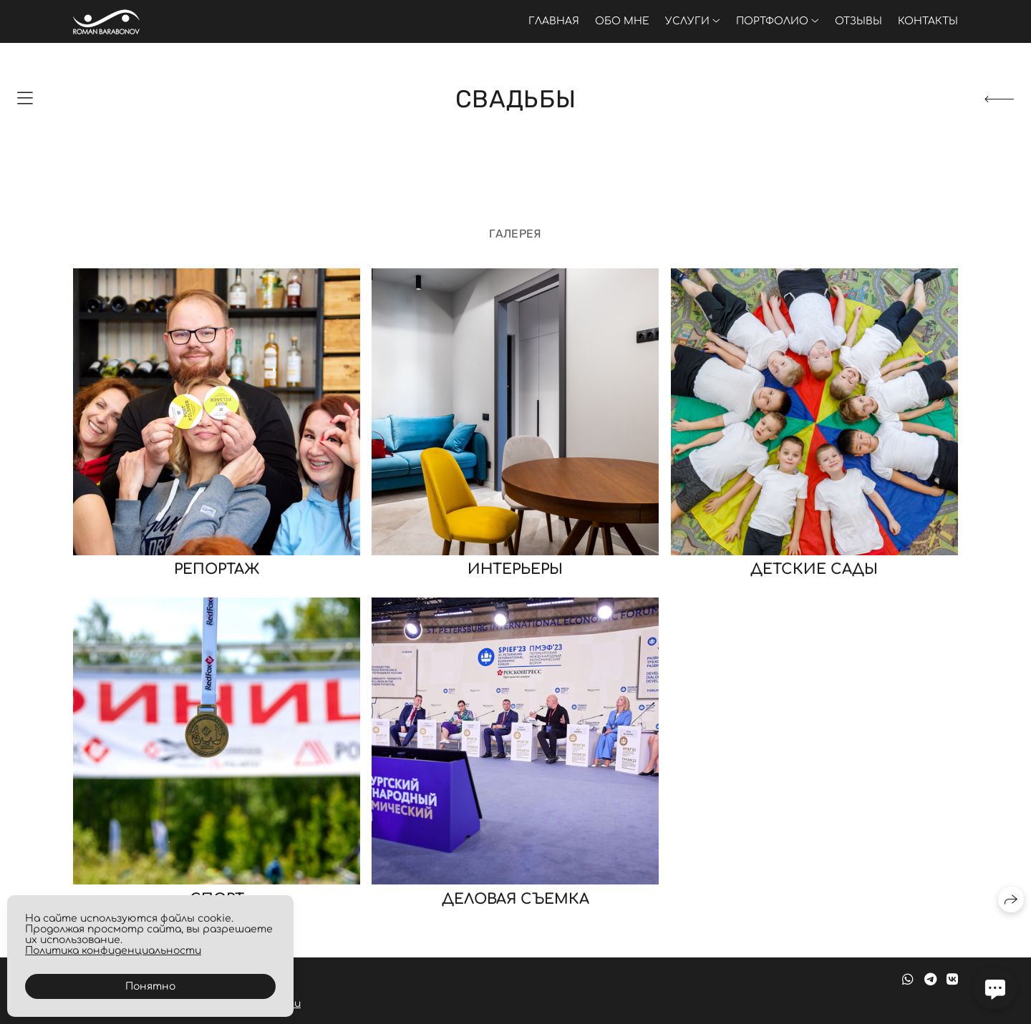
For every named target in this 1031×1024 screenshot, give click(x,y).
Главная (553, 21)
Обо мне (622, 21)
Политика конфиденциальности (113, 950)
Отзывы (858, 21)
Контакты (928, 21)
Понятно (150, 986)
